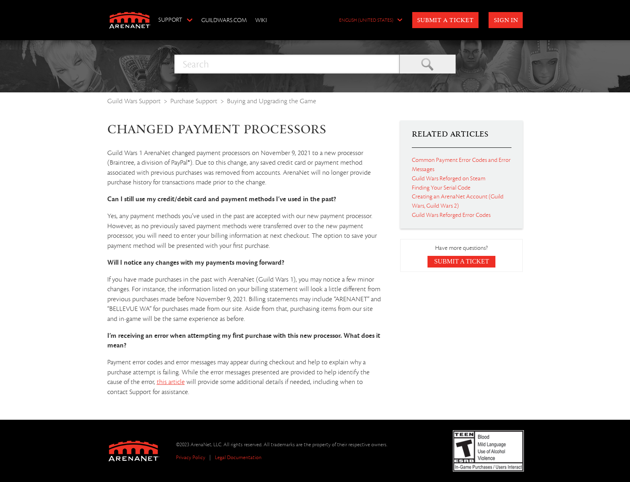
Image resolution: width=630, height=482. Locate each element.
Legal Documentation (238, 457)
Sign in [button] (506, 20)
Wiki (261, 20)
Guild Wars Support (134, 101)
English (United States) (366, 20)
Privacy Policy (190, 457)
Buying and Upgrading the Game (271, 101)
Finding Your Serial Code (441, 187)
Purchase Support (193, 101)
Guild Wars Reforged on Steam (448, 178)
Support (170, 19)
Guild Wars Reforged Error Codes (451, 215)
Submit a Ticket (445, 20)
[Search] (286, 64)
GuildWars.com (224, 20)
